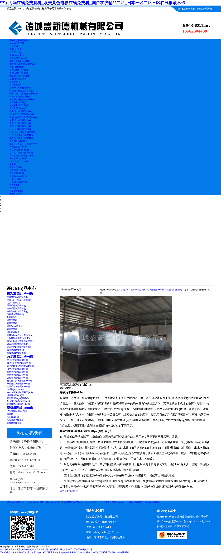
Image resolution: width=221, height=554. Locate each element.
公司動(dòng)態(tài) (18, 182)
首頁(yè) (124, 289)
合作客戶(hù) (15, 52)
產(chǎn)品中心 (138, 289)
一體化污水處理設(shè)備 (21, 135)
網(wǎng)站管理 (152, 502)
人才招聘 (104, 502)
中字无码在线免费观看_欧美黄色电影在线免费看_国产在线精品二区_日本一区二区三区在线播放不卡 (92, 2)
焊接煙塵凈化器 (16, 173)
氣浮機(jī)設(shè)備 (18, 141)
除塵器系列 (14, 81)
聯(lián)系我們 (204, 8)
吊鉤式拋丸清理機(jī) (18, 73)
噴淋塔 (12, 164)
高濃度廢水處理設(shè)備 (21, 155)
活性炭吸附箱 (15, 167)
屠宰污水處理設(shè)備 (20, 120)
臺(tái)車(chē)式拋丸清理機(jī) (23, 93)
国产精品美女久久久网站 (11, 552)
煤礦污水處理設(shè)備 (20, 126)
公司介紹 (13, 46)
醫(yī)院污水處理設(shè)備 (21, 114)
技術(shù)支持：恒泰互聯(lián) (173, 526)
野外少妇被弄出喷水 (32, 552)
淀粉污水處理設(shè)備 (20, 129)
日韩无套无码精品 (99, 552)
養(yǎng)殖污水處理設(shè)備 (23, 117)
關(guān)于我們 (186, 8)
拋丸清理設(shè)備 (18, 58)
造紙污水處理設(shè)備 (20, 123)
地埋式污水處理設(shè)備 (21, 138)
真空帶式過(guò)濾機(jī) (20, 149)
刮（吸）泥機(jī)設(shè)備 (21, 152)
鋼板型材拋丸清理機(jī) (20, 76)
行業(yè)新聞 (15, 179)
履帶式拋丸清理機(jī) (18, 70)
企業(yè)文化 (15, 49)
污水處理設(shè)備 (18, 108)
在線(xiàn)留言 (119, 502)
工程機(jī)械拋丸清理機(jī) (21, 90)
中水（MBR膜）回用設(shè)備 (23, 144)
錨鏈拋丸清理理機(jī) (18, 105)
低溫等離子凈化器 (17, 170)
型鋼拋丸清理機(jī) (17, 79)
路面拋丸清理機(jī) (17, 102)
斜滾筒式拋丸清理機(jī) (20, 96)
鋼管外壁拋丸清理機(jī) (20, 61)
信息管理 (208, 14)
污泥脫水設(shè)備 (18, 147)
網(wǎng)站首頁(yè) (16, 502)
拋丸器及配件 (15, 84)
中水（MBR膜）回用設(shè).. (20, 392)
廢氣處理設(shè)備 (18, 158)
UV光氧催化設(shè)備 (19, 161)
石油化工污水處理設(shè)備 (22, 132)
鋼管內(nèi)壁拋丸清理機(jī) (22, 64)
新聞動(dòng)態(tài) (73, 502)
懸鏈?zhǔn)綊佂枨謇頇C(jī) (21, 88)
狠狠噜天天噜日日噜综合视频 (76, 552)
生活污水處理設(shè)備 (20, 111)
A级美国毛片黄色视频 (53, 552)
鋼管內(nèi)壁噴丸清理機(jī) (22, 99)
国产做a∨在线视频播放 (118, 552)
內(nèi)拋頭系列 (16, 67)
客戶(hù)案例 (91, 502)
